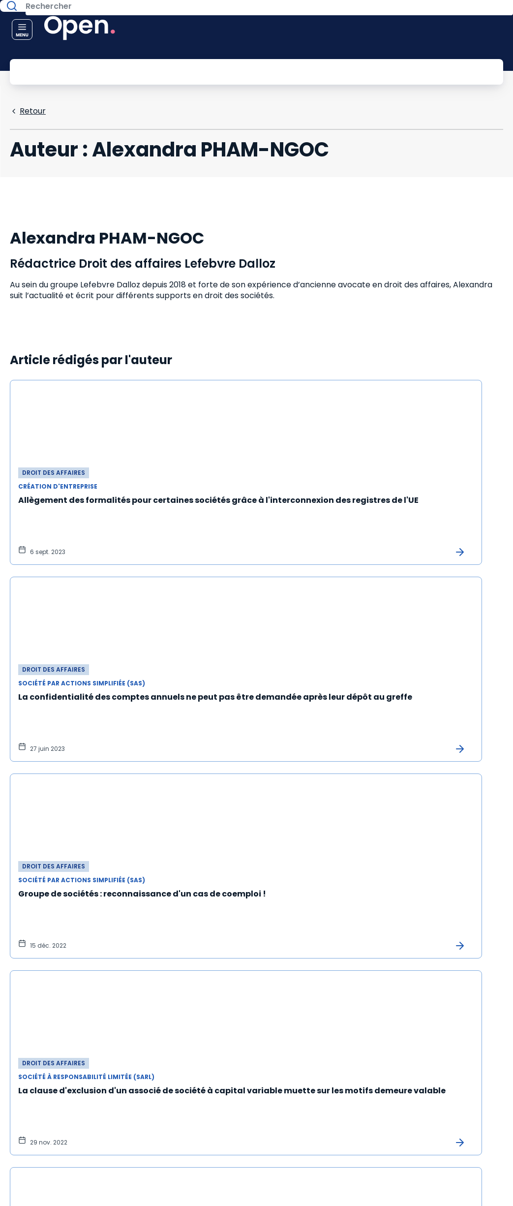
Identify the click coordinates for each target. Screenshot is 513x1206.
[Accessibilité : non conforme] (483, 1170)
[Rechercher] (234, 71)
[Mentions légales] (483, 1117)
